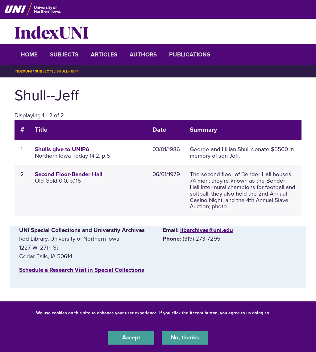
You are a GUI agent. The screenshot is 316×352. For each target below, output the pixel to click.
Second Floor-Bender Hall (68, 174)
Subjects (64, 54)
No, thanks (185, 337)
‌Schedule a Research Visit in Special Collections (81, 269)
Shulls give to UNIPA (62, 149)
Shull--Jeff (68, 71)
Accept (131, 337)
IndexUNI (52, 31)
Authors (143, 54)
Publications (189, 54)
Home (29, 54)
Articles (104, 54)
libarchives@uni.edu (206, 230)
